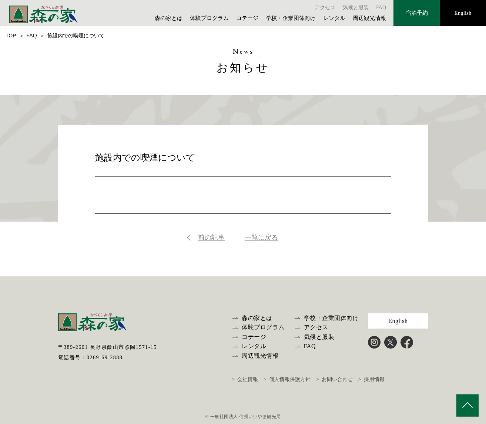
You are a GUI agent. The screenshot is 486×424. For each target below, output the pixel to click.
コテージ (247, 18)
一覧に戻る (261, 237)
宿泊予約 (417, 13)
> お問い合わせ (334, 379)
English (463, 13)
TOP (11, 35)
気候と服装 (356, 7)
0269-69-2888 (105, 357)
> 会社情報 (245, 379)
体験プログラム (209, 18)
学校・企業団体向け (291, 18)
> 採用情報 (371, 379)
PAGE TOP (467, 405)
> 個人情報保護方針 (287, 379)
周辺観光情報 (369, 18)
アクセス (325, 7)
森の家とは (168, 18)
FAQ (381, 7)
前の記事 (211, 237)
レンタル (334, 18)
